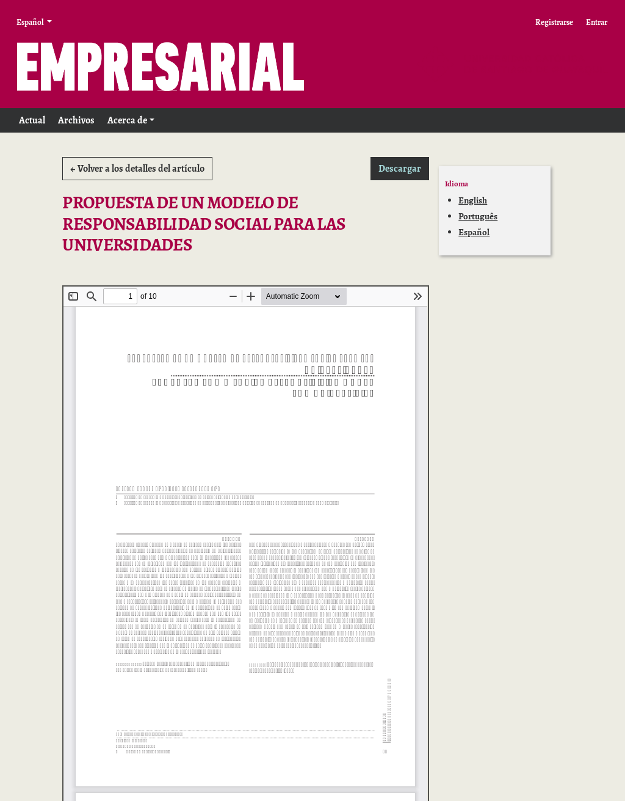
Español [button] (30, 22)
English (472, 200)
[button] (131, 120)
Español (474, 232)
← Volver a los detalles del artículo (137, 168)
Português (477, 216)
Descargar (403, 168)
